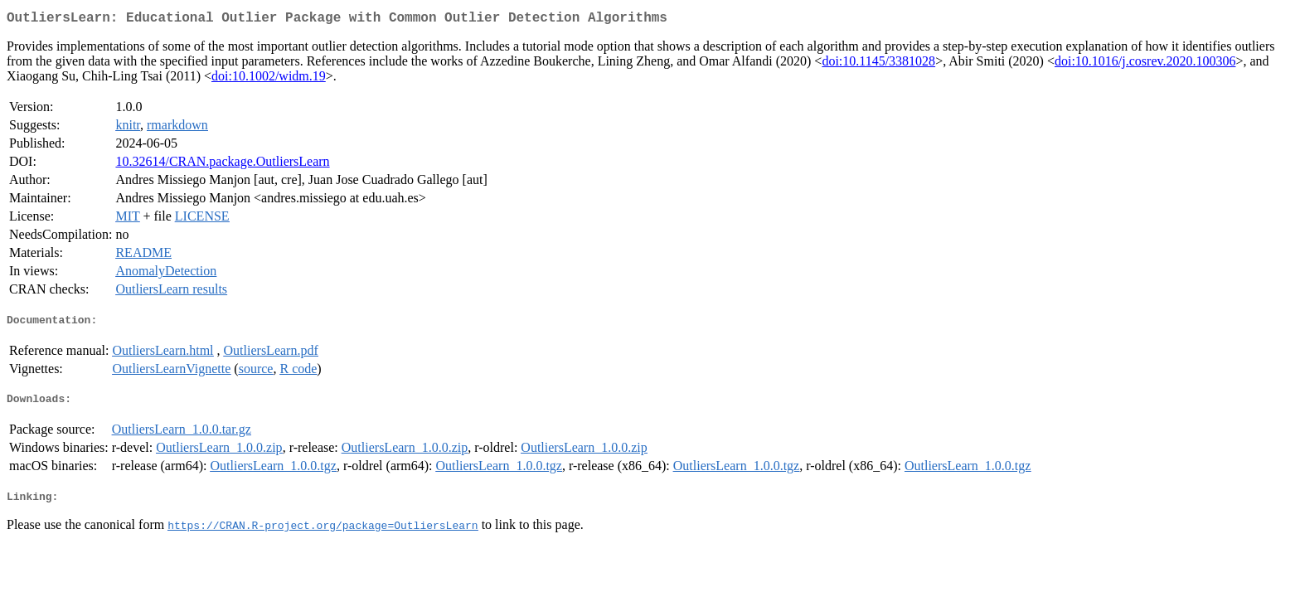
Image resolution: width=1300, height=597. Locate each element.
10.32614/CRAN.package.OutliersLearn (222, 165)
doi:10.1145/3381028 (878, 64)
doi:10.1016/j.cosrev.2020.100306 (1145, 64)
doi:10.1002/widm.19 (268, 79)
